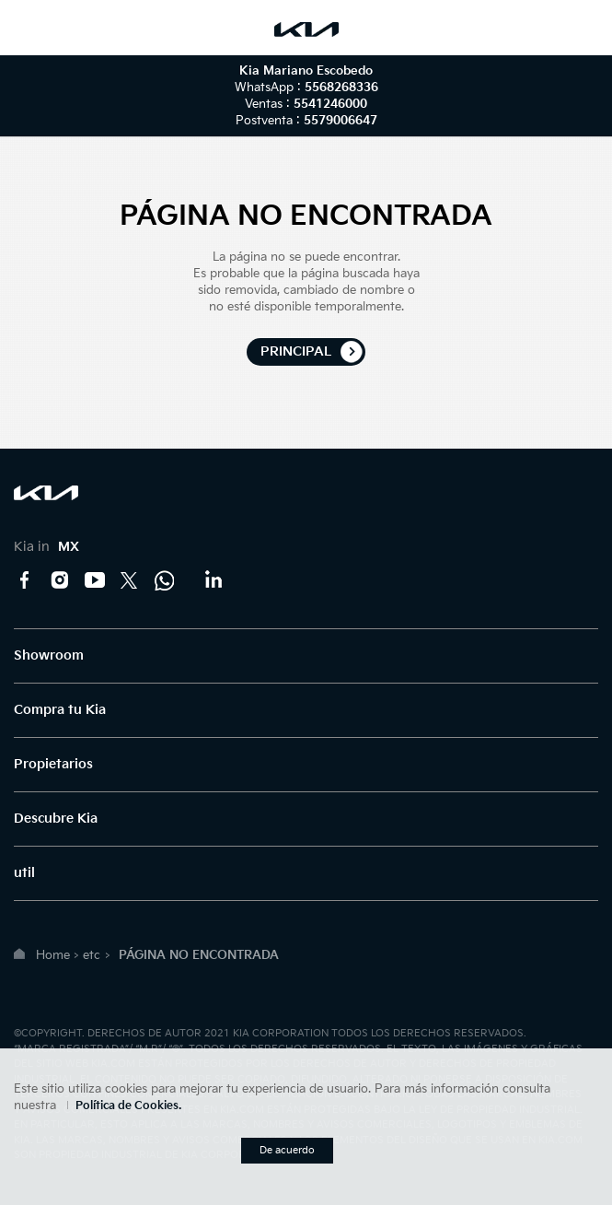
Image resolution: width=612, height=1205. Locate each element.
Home (53, 955)
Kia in (46, 547)
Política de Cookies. (128, 1106)
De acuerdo (287, 1150)
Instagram (60, 580)
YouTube (95, 580)
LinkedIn (213, 580)
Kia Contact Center (165, 580)
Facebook (25, 580)
